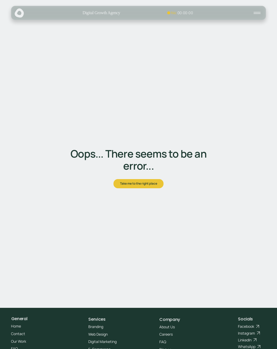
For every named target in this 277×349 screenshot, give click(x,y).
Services (96, 319)
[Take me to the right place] (138, 184)
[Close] (257, 12)
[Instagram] (249, 333)
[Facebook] (248, 326)
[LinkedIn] (247, 339)
